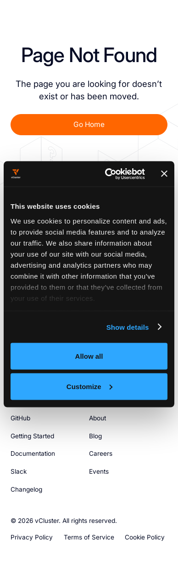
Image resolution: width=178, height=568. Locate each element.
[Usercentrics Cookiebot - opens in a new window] (108, 174)
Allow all (89, 356)
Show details (127, 327)
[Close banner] (164, 174)
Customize (89, 386)
